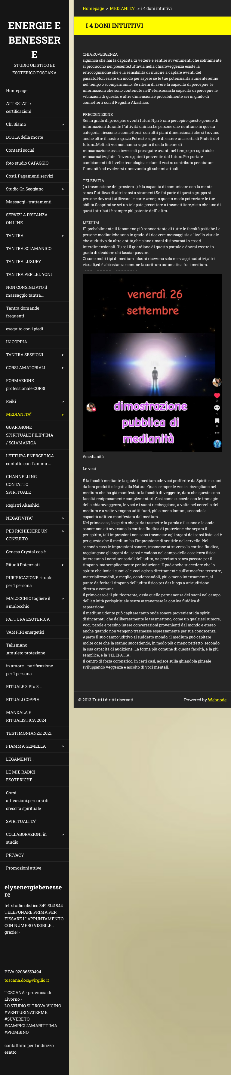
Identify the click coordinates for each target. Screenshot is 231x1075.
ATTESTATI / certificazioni (19, 107)
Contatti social (20, 150)
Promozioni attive (23, 868)
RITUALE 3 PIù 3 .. (24, 686)
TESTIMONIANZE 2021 (29, 733)
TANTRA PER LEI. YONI (29, 274)
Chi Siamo (16, 124)
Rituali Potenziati (23, 564)
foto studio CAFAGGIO (27, 163)
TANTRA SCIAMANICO (28, 248)
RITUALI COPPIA (22, 699)
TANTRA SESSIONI (24, 354)
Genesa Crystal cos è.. (27, 551)
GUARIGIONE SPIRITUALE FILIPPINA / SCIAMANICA (29, 435)
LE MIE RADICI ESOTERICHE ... (21, 776)
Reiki (11, 401)
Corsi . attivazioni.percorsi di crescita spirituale (27, 800)
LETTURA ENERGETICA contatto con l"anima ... (30, 459)
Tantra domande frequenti (22, 312)
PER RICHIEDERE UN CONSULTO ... (27, 535)
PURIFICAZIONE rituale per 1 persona (29, 581)
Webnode (217, 700)
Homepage (16, 90)
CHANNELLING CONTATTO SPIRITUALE (21, 484)
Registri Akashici (22, 505)
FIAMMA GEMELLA (26, 746)
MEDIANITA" (19, 414)
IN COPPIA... (18, 341)
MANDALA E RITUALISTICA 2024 (26, 716)
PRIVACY (15, 855)
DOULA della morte (24, 137)
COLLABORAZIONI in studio (26, 838)
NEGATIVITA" (19, 518)
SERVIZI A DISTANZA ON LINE (27, 218)
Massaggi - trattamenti (28, 202)
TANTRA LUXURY (23, 261)
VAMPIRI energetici (25, 632)
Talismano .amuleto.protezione (25, 649)
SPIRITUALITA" (21, 821)
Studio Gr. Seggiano (25, 189)
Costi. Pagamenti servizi (29, 176)
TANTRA (14, 235)
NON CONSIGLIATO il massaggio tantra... (26, 291)
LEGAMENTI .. (20, 759)
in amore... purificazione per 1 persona (29, 669)
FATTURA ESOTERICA (28, 619)
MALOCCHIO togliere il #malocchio (28, 602)
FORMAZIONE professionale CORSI (25, 384)
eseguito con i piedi (24, 329)
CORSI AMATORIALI (25, 367)
